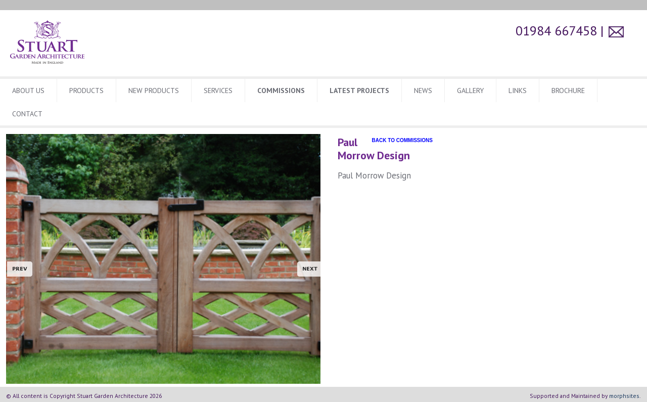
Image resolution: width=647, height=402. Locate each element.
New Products (153, 90)
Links (518, 90)
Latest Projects (359, 90)
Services (218, 90)
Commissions (281, 90)
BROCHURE (568, 90)
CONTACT (27, 113)
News (423, 90)
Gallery (470, 90)
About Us (28, 90)
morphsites (624, 395)
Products (86, 90)
